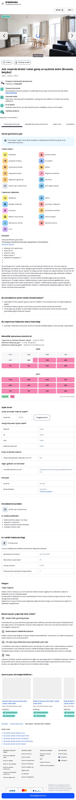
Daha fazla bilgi (11, 93)
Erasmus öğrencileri (9, 777)
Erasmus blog (26, 757)
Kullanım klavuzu (45, 762)
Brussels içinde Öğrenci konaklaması (18, 741)
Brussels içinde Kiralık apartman (16, 736)
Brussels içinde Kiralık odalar (15, 744)
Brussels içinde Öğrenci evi (14, 733)
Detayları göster (8, 244)
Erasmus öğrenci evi (28, 767)
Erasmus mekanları (27, 764)
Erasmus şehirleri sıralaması (8, 768)
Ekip (41, 759)
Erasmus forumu (27, 754)
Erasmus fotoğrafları (28, 777)
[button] (17, 117)
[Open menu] (3, 3)
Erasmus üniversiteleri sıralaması (9, 773)
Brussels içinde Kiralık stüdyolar (16, 738)
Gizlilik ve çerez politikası (47, 765)
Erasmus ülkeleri (8, 760)
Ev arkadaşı (25, 774)
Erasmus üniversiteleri (9, 764)
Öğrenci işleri (25, 770)
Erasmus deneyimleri (28, 760)
